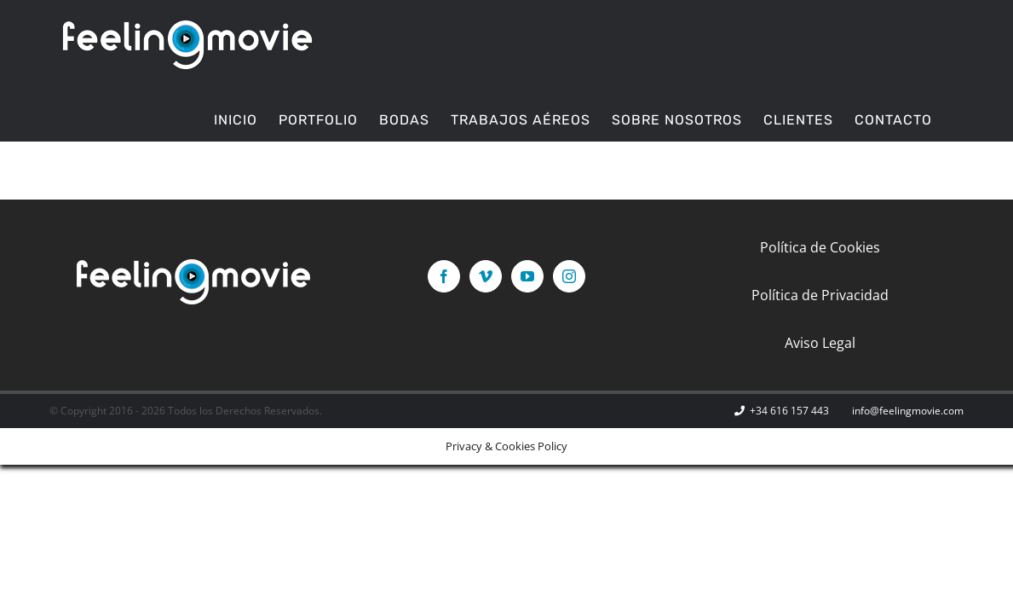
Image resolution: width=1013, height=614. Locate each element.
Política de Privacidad (820, 295)
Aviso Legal (820, 342)
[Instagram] (569, 276)
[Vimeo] (485, 276)
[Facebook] (444, 276)
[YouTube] (527, 276)
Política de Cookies (820, 247)
